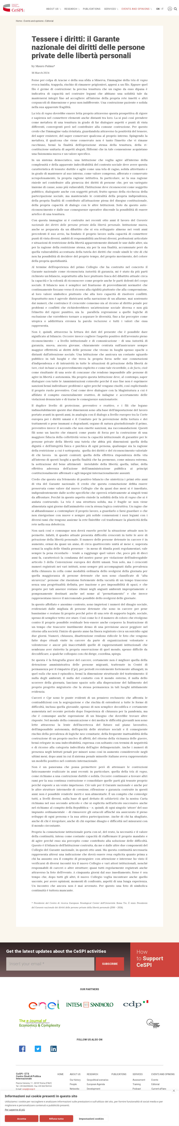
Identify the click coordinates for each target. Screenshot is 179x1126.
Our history (75, 1080)
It (162, 9)
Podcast (137, 1089)
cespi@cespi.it (28, 1089)
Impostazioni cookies (90, 1118)
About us (52, 9)
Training (137, 1084)
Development (93, 1089)
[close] (173, 1090)
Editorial (49, 21)
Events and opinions (136, 9)
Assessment (139, 1080)
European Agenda (96, 1084)
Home (19, 21)
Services (110, 9)
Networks (74, 1089)
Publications (92, 9)
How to (150, 958)
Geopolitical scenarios (97, 1080)
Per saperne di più (15, 1109)
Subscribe (110, 963)
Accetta (21, 1118)
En (157, 9)
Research (71, 9)
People (73, 1084)
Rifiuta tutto (55, 1118)
